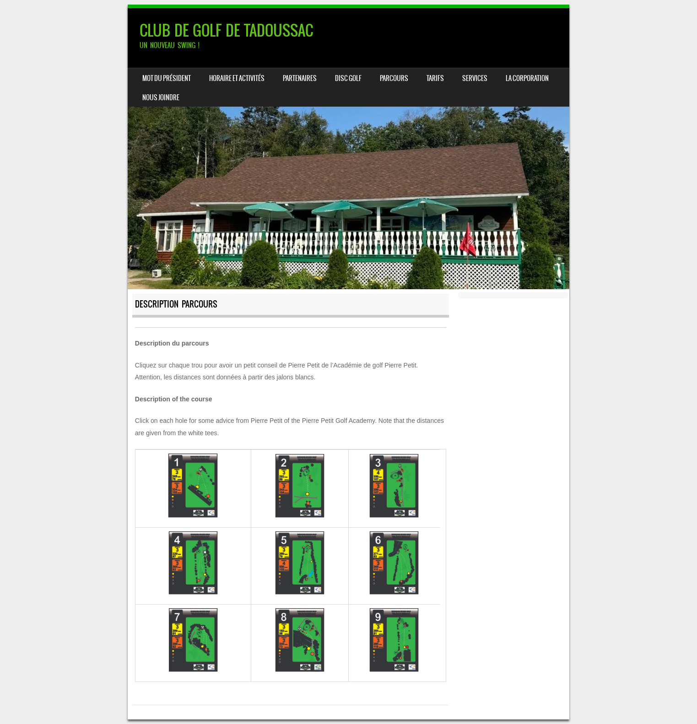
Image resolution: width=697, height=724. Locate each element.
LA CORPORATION (527, 78)
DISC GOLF (348, 78)
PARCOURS (394, 78)
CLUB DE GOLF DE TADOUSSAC (226, 30)
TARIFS (435, 78)
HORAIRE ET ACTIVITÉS (237, 78)
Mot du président (166, 78)
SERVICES (474, 78)
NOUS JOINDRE (160, 97)
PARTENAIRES (300, 78)
